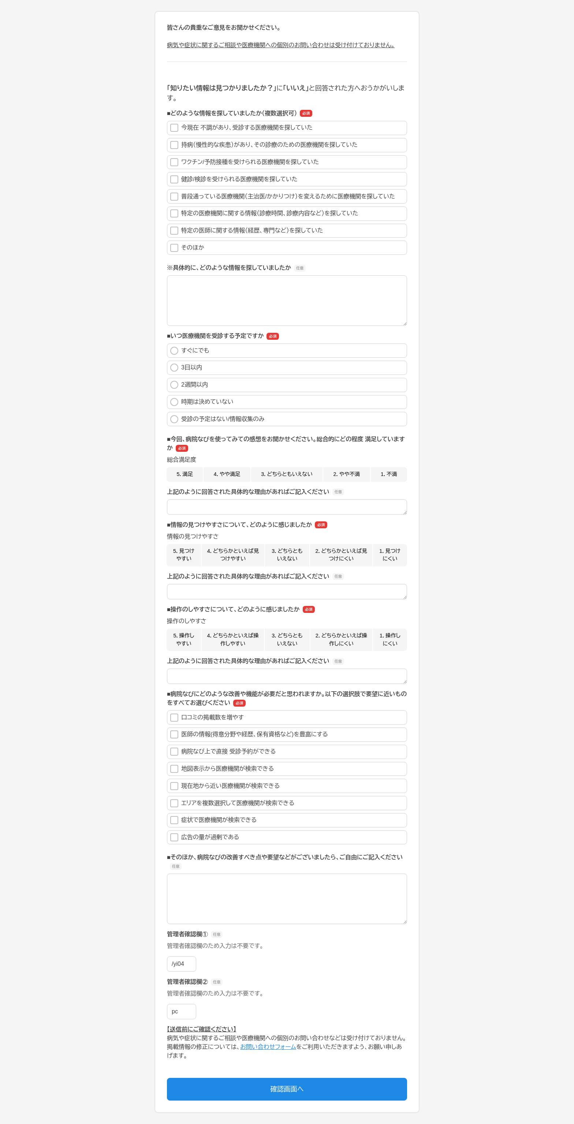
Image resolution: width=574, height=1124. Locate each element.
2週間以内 (189, 385)
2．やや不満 (346, 474)
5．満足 (184, 474)
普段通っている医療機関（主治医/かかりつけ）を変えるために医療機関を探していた (282, 197)
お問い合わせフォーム (268, 1047)
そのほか (187, 248)
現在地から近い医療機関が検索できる (225, 786)
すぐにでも (189, 351)
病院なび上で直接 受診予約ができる (223, 752)
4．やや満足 (227, 474)
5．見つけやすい (183, 555)
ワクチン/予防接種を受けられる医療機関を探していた (244, 162)
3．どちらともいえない (287, 474)
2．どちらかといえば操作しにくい (341, 640)
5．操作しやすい (184, 640)
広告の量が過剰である (204, 837)
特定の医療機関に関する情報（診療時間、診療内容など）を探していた (264, 213)
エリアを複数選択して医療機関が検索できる (232, 803)
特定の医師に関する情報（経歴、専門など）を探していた (246, 231)
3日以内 (186, 368)
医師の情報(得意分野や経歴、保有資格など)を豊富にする (249, 734)
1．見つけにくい (389, 555)
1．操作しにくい (390, 640)
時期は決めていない (202, 402)
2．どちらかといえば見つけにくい (341, 555)
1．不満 (389, 474)
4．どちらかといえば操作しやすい (232, 640)
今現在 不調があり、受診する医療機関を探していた (241, 128)
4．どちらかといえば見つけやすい (233, 555)
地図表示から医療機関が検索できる (222, 769)
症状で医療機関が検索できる (213, 820)
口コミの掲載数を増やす (207, 718)
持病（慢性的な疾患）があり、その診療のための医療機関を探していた (264, 145)
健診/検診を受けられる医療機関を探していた (234, 179)
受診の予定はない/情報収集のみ (217, 419)
